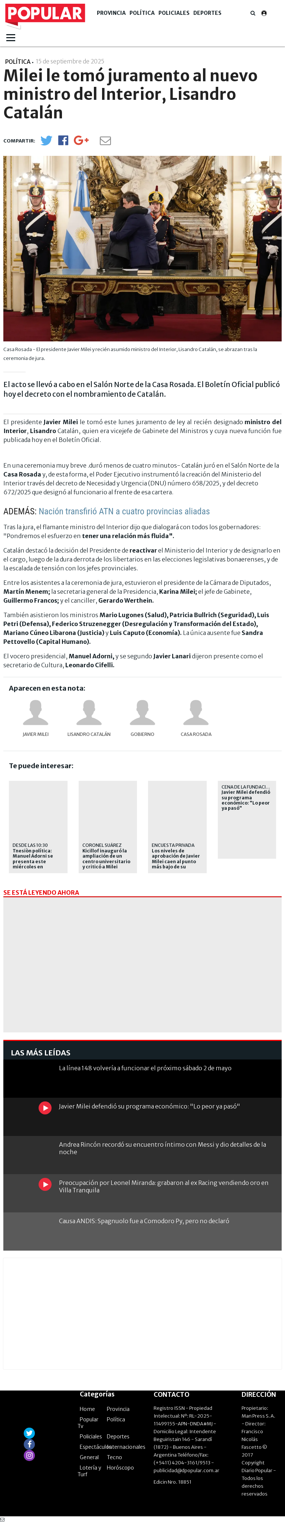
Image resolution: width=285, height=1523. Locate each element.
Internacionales (126, 1447)
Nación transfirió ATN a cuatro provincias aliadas (124, 511)
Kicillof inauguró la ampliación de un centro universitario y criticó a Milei (106, 858)
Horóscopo (120, 1467)
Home (87, 1409)
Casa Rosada (196, 734)
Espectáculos (96, 1447)
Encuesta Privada (173, 845)
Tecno (114, 1457)
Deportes (207, 13)
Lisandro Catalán (89, 734)
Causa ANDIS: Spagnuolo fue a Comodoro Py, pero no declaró (144, 1221)
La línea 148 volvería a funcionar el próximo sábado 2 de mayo (145, 1068)
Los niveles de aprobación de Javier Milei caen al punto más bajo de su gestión (176, 861)
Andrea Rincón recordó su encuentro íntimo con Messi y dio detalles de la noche (162, 1148)
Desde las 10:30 (30, 845)
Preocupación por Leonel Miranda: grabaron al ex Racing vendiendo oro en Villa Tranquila (164, 1186)
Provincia (111, 13)
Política (142, 13)
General (89, 1457)
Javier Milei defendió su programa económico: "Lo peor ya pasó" (246, 800)
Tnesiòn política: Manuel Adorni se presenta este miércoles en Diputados (33, 861)
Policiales (174, 13)
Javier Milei (36, 734)
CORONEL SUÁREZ (102, 845)
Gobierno (142, 734)
